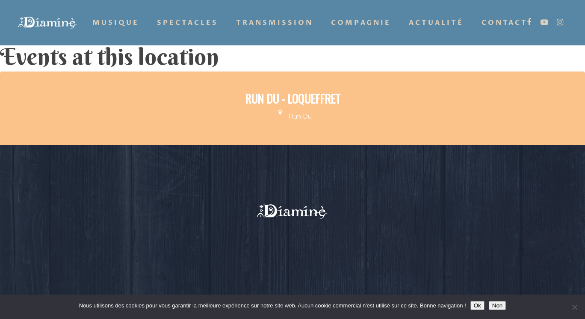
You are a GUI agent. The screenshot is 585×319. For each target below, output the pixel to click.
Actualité (436, 22)
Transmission (274, 22)
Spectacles (187, 22)
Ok (477, 305)
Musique (115, 22)
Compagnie (361, 22)
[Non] (574, 307)
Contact (505, 22)
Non (497, 305)
